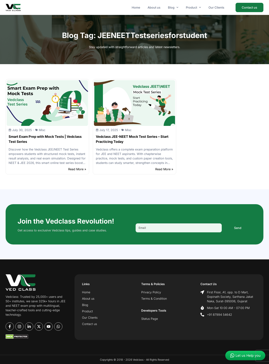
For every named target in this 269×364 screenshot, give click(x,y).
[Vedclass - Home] (13, 7)
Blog (173, 7)
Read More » (77, 169)
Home (136, 7)
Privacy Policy (151, 292)
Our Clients (216, 7)
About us (154, 7)
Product (193, 7)
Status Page (149, 319)
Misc (42, 130)
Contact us (89, 324)
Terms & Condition (154, 298)
